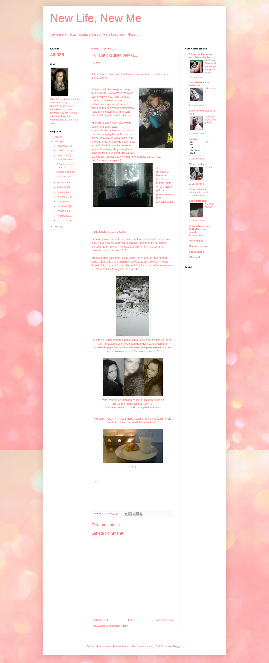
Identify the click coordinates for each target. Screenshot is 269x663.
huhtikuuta (63, 206)
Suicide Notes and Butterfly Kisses (199, 227)
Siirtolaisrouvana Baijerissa (199, 84)
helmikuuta (63, 215)
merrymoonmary (145, 646)
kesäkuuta (63, 196)
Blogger (177, 646)
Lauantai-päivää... (66, 159)
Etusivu (132, 620)
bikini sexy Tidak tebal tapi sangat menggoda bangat (210, 66)
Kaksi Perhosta (198, 200)
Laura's (193, 139)
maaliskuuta (64, 211)
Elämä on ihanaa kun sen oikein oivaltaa (201, 56)
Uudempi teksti (100, 620)
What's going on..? (198, 192)
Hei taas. (209, 167)
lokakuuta (62, 155)
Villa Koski (195, 257)
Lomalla (193, 232)
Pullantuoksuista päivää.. (65, 165)
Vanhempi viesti (164, 620)
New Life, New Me (96, 18)
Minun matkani (197, 164)
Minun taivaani (197, 189)
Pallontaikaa (196, 240)
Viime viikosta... (64, 176)
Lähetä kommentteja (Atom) (113, 625)
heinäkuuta (63, 192)
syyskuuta (62, 182)
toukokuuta (63, 201)
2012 (57, 141)
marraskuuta (64, 150)
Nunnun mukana (198, 246)
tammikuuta (63, 220)
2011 (57, 226)
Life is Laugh (196, 251)
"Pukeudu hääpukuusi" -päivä (211, 119)
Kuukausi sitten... (65, 171)
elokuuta (62, 187)
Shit (207, 142)
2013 (57, 136)
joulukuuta (63, 145)
